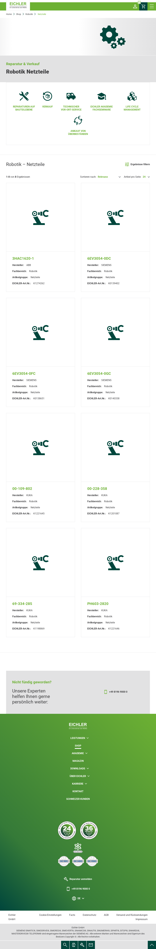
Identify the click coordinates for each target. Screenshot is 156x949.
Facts (72, 915)
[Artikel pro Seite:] (146, 177)
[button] (135, 6)
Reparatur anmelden (78, 879)
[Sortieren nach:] (109, 177)
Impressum (142, 919)
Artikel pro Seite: (132, 176)
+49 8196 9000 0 (78, 889)
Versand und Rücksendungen (132, 915)
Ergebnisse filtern (137, 164)
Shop (18, 14)
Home (9, 14)
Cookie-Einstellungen (50, 915)
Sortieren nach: (88, 176)
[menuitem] (152, 945)
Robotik (29, 14)
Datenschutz (89, 915)
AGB (106, 915)
